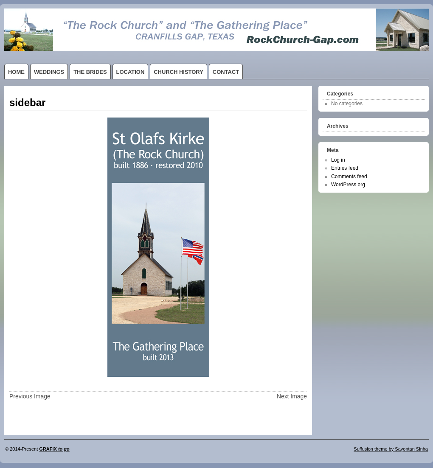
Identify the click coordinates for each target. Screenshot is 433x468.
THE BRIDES (90, 72)
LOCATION (130, 72)
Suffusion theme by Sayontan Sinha (391, 448)
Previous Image (30, 396)
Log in (338, 160)
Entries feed (344, 168)
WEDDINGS (49, 72)
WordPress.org (348, 185)
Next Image (292, 396)
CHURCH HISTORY (178, 72)
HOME (16, 72)
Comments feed (349, 176)
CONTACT (226, 72)
